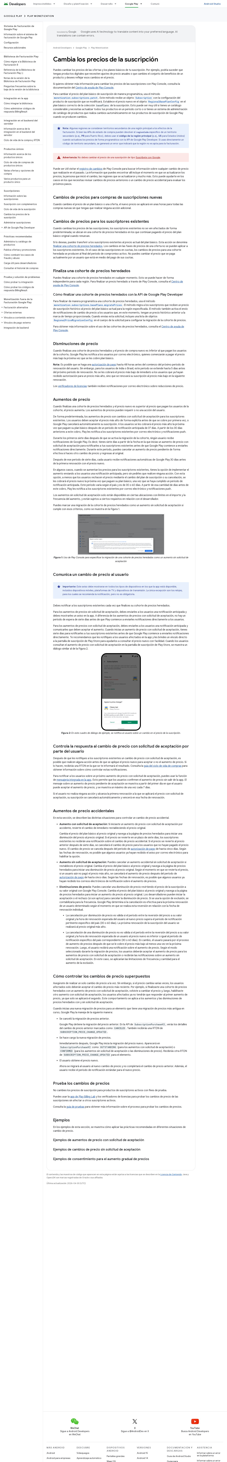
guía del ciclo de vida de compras (163, 766)
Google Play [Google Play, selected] (131, 3)
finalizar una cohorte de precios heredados (77, 246)
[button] (20, 227)
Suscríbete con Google (148, 157)
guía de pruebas (75, 1106)
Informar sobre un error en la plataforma (208, 1454)
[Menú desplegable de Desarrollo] (117, 4)
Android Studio (212, 3)
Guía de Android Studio (179, 1456)
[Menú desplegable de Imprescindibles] (55, 4)
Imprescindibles (42, 3)
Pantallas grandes (115, 1456)
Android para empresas (58, 1458)
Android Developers (62, 47)
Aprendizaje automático (89, 1458)
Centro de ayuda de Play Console (95, 87)
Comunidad (157, 3)
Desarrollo (107, 3)
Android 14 (142, 1458)
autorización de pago (104, 364)
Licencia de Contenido (171, 1174)
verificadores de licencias (72, 386)
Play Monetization (40, 16)
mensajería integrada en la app (74, 779)
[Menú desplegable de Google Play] (142, 4)
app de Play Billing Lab (82, 1096)
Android (51, 1453)
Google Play (13, 16)
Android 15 (142, 1453)
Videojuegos (83, 1453)
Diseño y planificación (76, 3)
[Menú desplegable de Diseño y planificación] (92, 4)
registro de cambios (90, 168)
